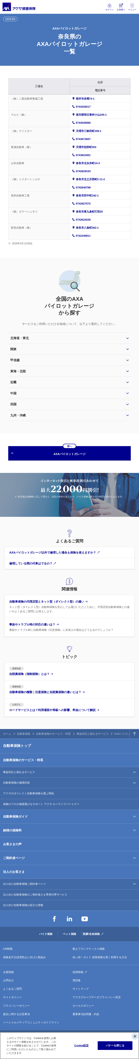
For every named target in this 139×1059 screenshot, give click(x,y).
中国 (13, 393)
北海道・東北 (19, 338)
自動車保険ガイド (15, 816)
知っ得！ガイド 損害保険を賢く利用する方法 (100, 957)
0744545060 (83, 122)
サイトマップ (81, 988)
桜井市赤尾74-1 (85, 98)
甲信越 (15, 360)
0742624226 (83, 219)
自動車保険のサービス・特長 (53, 733)
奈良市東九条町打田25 (89, 211)
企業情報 (8, 972)
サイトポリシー (12, 997)
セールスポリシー (83, 1005)
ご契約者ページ (14, 858)
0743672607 (83, 139)
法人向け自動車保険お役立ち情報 (23, 905)
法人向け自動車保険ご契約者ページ (24, 883)
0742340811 (83, 235)
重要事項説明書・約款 (86, 1014)
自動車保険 (23, 733)
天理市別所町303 (86, 147)
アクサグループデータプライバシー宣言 (97, 997)
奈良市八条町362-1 (87, 227)
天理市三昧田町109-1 (88, 131)
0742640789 (83, 187)
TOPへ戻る (134, 733)
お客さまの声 (12, 844)
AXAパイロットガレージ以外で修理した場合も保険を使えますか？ (52, 552)
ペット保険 (69, 934)
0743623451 (83, 155)
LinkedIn (69, 919)
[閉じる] (135, 1036)
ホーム (7, 733)
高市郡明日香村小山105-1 (91, 114)
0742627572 (83, 203)
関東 (13, 349)
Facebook (54, 919)
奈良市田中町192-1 (87, 195)
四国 (13, 404)
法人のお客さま (14, 871)
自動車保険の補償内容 (16, 782)
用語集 (77, 980)
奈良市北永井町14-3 (88, 163)
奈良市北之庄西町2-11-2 (90, 179)
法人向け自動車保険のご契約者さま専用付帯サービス (35, 894)
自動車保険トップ (17, 746)
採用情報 (78, 972)
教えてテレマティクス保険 (89, 948)
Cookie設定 (81, 1045)
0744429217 (83, 106)
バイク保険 (45, 934)
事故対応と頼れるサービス (92, 733)
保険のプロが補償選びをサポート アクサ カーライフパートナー (41, 804)
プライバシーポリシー (16, 1005)
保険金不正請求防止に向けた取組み (24, 957)
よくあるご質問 (12, 988)
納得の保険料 (12, 830)
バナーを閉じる (115, 1045)
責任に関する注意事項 (16, 1014)
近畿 (13, 382)
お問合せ (8, 980)
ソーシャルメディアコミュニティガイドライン (31, 1022)
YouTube (84, 919)
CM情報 (8, 948)
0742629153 (83, 171)
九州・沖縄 (18, 415)
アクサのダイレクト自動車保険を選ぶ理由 (28, 793)
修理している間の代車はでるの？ (30, 563)
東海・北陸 (18, 371)
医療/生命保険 (91, 934)
